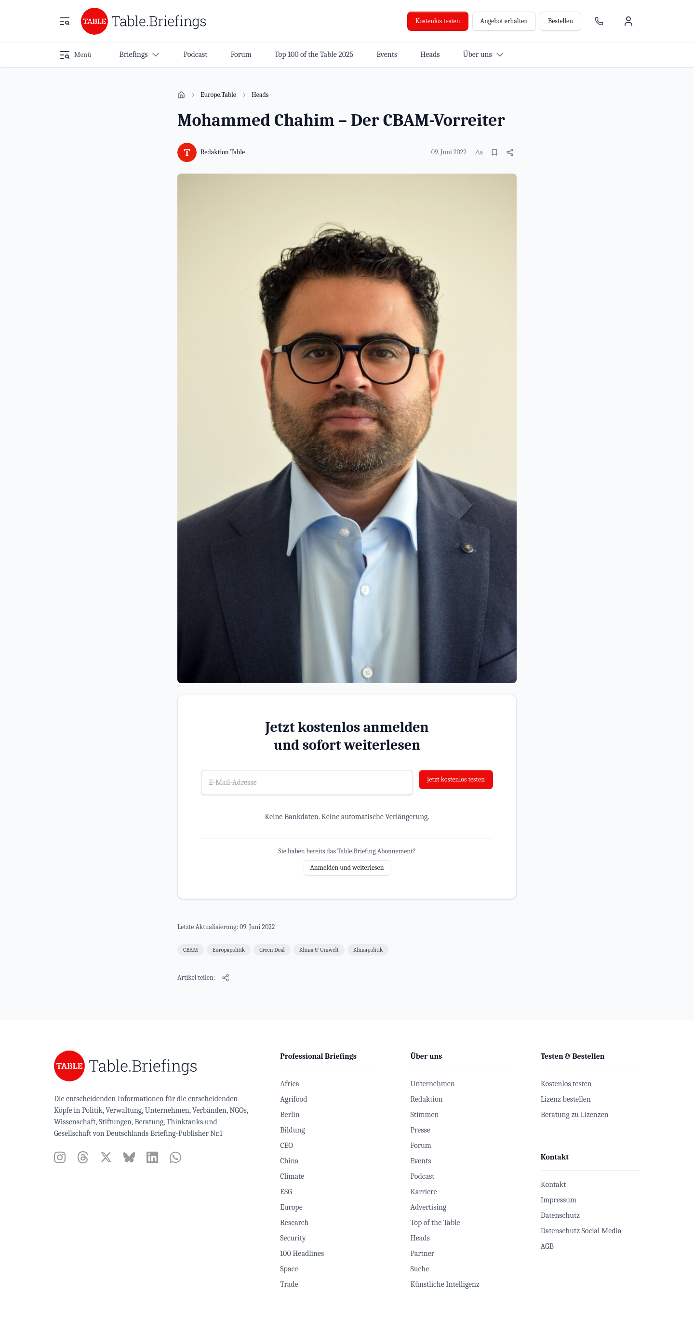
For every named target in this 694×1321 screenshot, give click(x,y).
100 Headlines (302, 1253)
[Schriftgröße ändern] (479, 152)
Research (294, 1222)
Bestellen (560, 21)
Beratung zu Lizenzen (575, 1114)
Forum (421, 1145)
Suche (420, 1269)
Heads (260, 95)
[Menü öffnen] (64, 21)
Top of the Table (435, 1222)
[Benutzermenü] (628, 21)
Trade (289, 1284)
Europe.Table (218, 95)
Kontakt (553, 1184)
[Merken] (494, 152)
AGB (547, 1246)
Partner (423, 1253)
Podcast (423, 1176)
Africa (289, 1083)
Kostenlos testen (437, 21)
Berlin (289, 1114)
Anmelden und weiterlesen (347, 867)
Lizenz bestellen (566, 1099)
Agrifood (293, 1099)
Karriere (424, 1191)
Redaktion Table (222, 152)
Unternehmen (433, 1083)
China (289, 1161)
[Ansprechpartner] (599, 21)
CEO (286, 1145)
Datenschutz (560, 1215)
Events (421, 1161)
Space (289, 1269)
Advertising (429, 1207)
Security (293, 1238)
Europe (291, 1207)
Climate (292, 1176)
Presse (420, 1130)
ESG (286, 1191)
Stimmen (425, 1114)
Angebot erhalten (504, 21)
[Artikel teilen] (510, 152)
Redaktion (427, 1099)
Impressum (558, 1200)
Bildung (292, 1130)
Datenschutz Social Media (581, 1231)
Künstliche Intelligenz (445, 1284)
